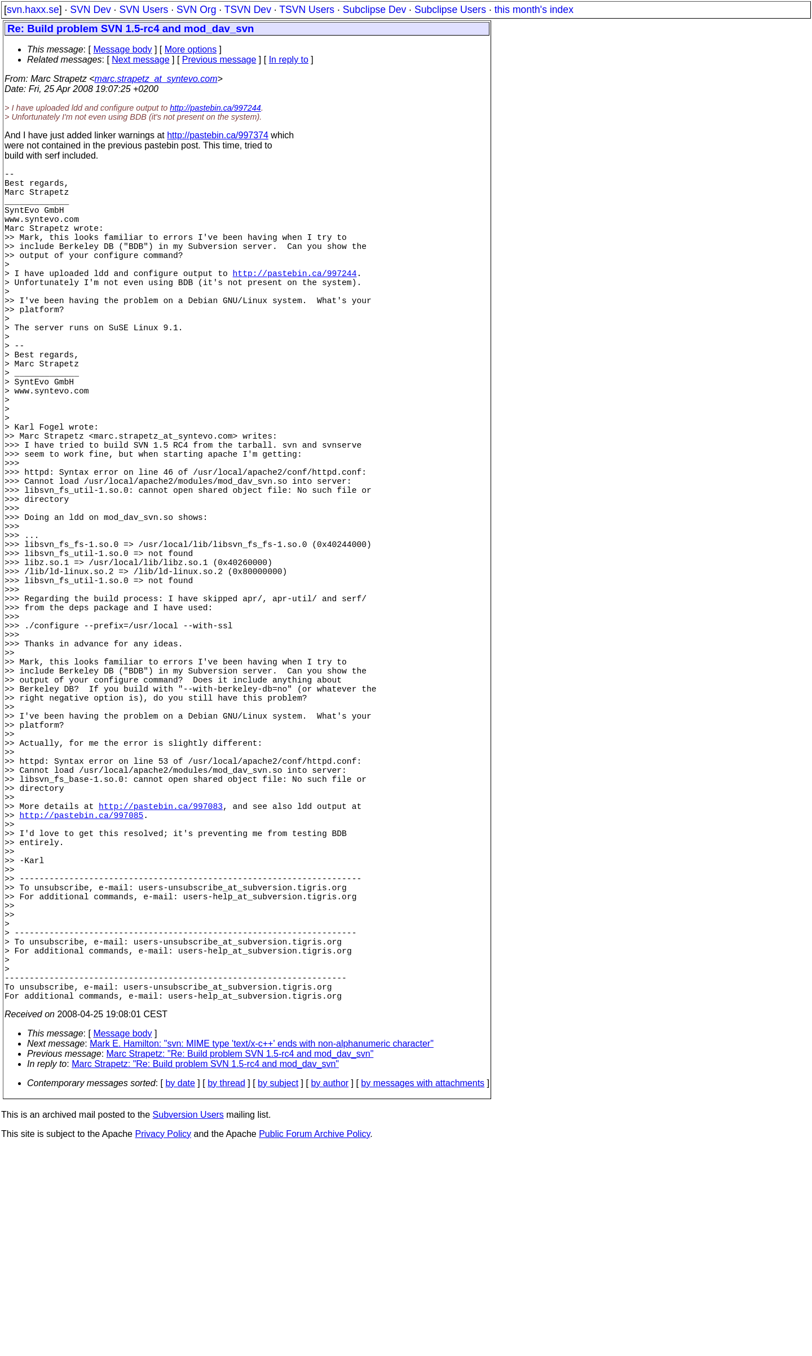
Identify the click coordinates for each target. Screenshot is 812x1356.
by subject (278, 1291)
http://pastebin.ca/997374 (217, 135)
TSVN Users (306, 9)
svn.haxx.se (33, 9)
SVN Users (143, 9)
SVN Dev (90, 9)
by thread (226, 1291)
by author (329, 1291)
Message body (122, 49)
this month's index (534, 9)
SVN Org (196, 9)
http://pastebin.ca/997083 (161, 966)
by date (180, 1291)
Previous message (219, 59)
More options (191, 49)
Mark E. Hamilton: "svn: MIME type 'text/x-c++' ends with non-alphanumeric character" (262, 1251)
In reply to (288, 59)
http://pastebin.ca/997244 (215, 107)
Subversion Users (188, 1322)
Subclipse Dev (374, 9)
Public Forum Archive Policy (314, 1341)
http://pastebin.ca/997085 (81, 977)
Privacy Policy (163, 1341)
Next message (140, 59)
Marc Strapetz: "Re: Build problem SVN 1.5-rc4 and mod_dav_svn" (240, 1261)
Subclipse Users (450, 9)
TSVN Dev (247, 9)
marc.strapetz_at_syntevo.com (156, 79)
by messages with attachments (422, 1291)
